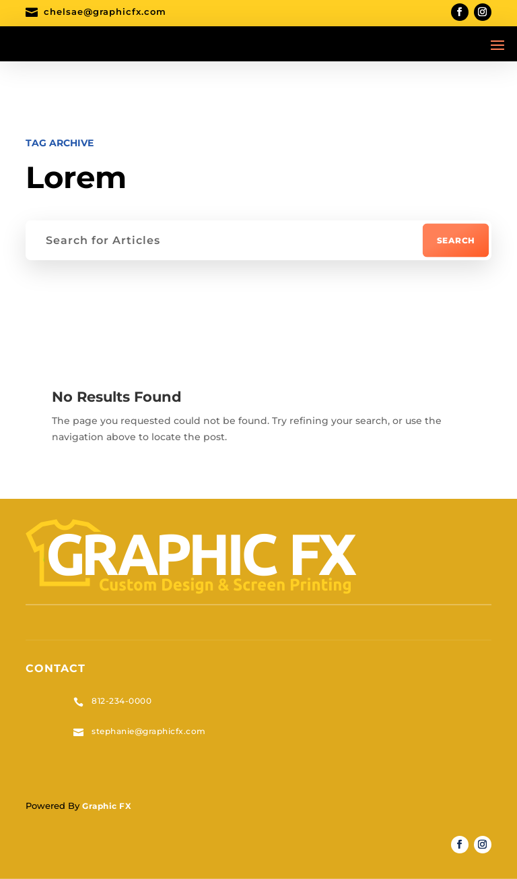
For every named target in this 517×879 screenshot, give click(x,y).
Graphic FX (106, 806)
